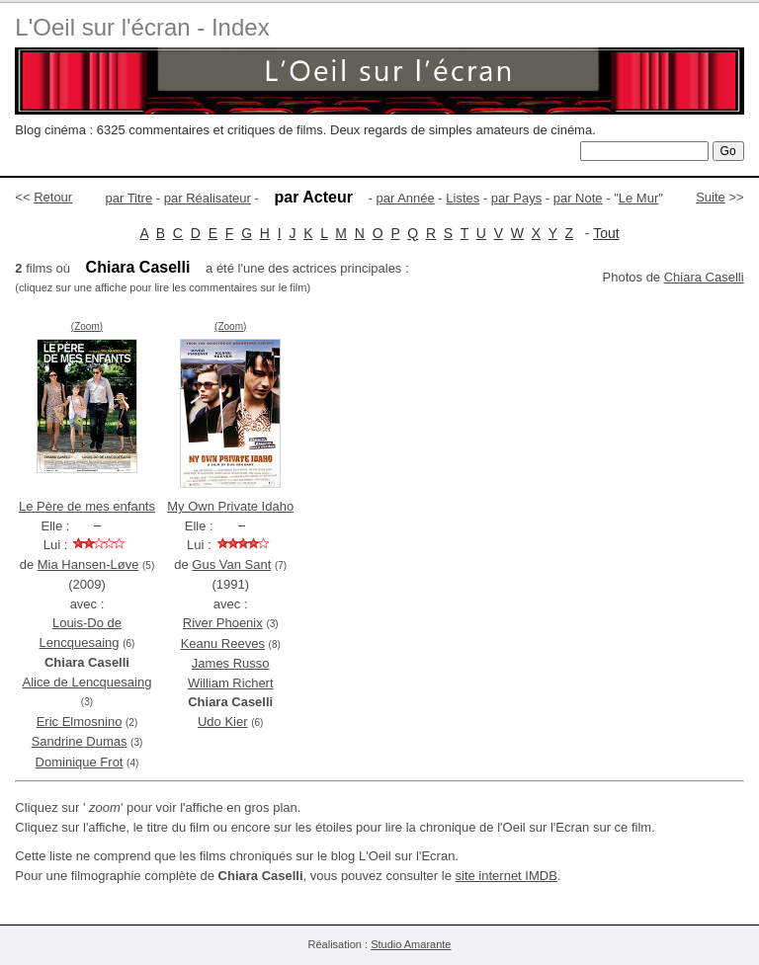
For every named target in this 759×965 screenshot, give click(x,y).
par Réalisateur (207, 198)
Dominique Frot (80, 762)
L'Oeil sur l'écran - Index (142, 27)
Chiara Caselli (704, 277)
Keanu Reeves (223, 643)
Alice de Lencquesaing (87, 682)
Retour (53, 197)
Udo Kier (223, 721)
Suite (710, 197)
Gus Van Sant (231, 564)
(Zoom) (87, 326)
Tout (606, 233)
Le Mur (638, 198)
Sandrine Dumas (79, 741)
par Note (578, 198)
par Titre (129, 198)
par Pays (516, 198)
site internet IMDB (506, 875)
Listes (462, 198)
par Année (405, 198)
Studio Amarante (411, 944)
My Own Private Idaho (230, 506)
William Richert (231, 683)
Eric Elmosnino (80, 721)
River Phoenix (223, 622)
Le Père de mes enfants (87, 506)
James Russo (231, 663)
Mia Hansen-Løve (88, 564)
